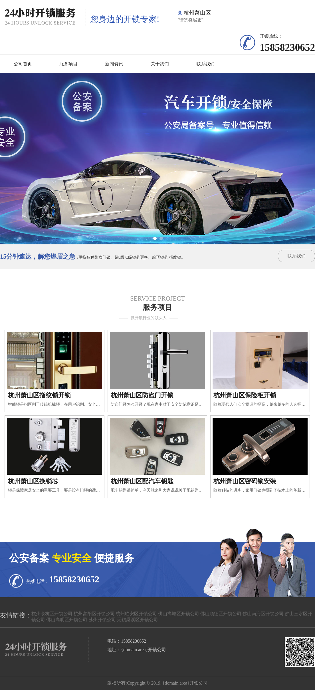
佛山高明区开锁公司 (66, 619)
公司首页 (23, 63)
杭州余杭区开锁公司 (51, 613)
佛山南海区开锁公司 (263, 613)
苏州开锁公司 (102, 619)
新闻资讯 (114, 63)
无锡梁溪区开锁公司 (137, 619)
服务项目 (68, 63)
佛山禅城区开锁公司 (178, 613)
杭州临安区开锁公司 (136, 613)
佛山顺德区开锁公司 (220, 613)
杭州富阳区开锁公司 (94, 613)
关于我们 (160, 63)
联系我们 (205, 63)
